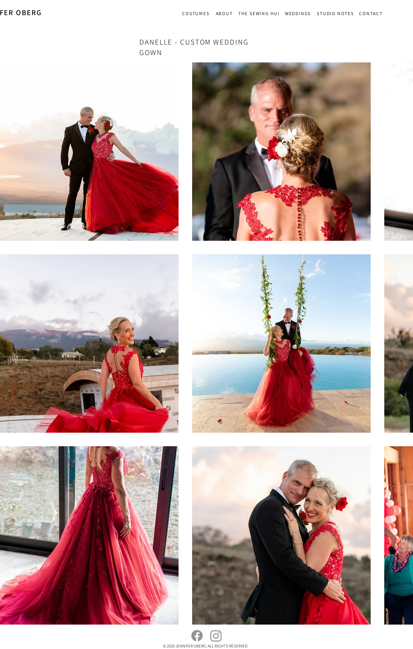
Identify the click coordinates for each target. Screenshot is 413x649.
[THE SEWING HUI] (260, 13)
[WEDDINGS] (299, 13)
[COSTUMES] (196, 13)
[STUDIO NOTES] (336, 13)
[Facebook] (197, 635)
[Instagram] (216, 635)
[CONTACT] (371, 13)
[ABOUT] (225, 13)
